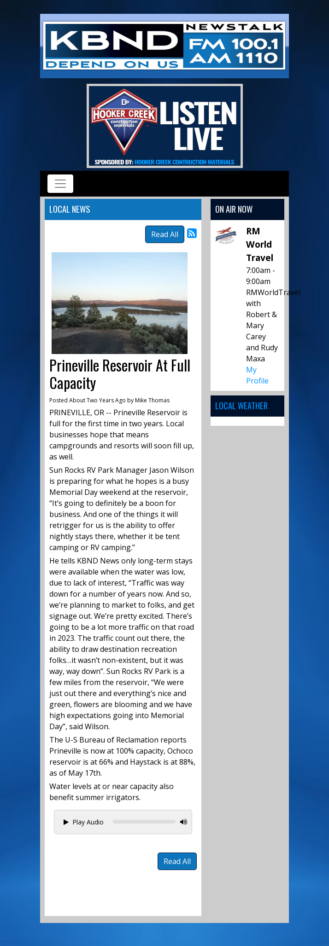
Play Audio (84, 822)
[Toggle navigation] (60, 183)
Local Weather (241, 405)
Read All (164, 234)
